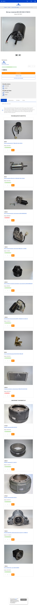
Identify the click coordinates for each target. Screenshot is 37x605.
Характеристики (10, 100)
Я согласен (24, 599)
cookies (16, 598)
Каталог (9, 7)
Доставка (18, 100)
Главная (5, 7)
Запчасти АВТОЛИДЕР (15, 7)
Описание (3, 100)
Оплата (23, 100)
